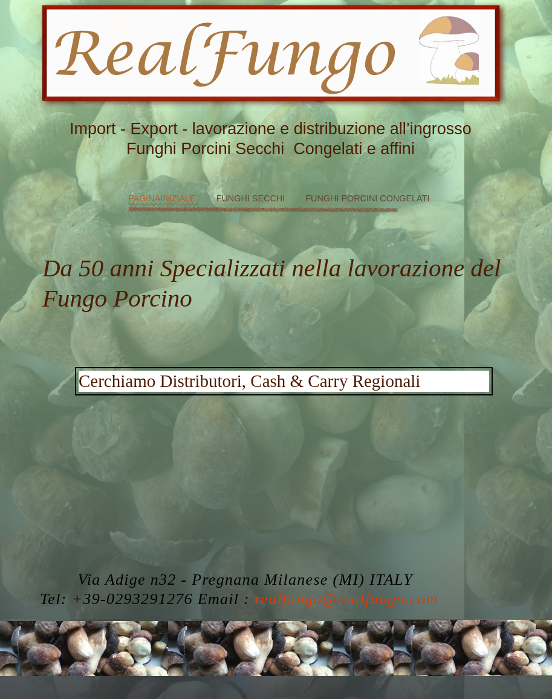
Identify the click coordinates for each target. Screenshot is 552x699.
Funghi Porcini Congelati (367, 198)
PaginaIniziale (163, 198)
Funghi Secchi (252, 198)
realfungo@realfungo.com (346, 599)
